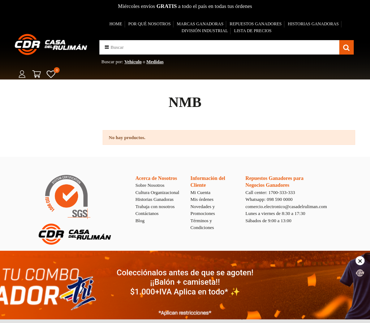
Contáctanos (147, 213)
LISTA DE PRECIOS (253, 30)
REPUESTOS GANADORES (255, 23)
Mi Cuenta (200, 192)
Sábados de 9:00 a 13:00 (268, 220)
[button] (106, 47)
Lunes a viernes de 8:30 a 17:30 (275, 213)
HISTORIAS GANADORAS (313, 23)
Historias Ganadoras (154, 199)
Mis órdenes (202, 199)
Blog (140, 220)
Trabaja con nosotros (155, 206)
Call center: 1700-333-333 (270, 192)
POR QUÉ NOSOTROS (149, 23)
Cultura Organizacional (157, 192)
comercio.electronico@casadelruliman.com (286, 206)
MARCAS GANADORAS (200, 23)
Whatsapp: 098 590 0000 (268, 199)
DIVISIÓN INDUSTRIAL (204, 30)
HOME (115, 23)
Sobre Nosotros (150, 185)
